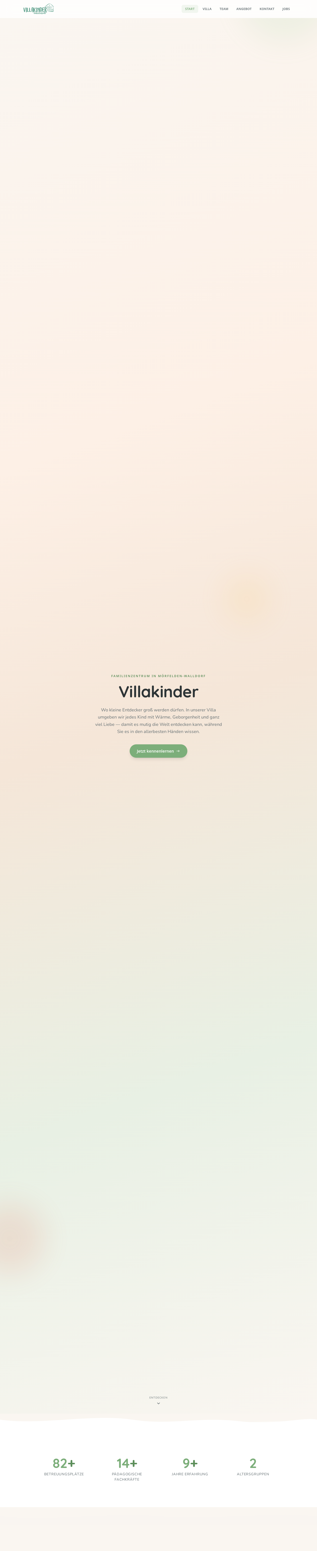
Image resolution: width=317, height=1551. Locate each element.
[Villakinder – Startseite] (39, 9)
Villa (207, 9)
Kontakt (267, 9)
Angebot (244, 9)
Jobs (286, 9)
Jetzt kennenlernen (158, 751)
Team (224, 9)
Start (190, 9)
